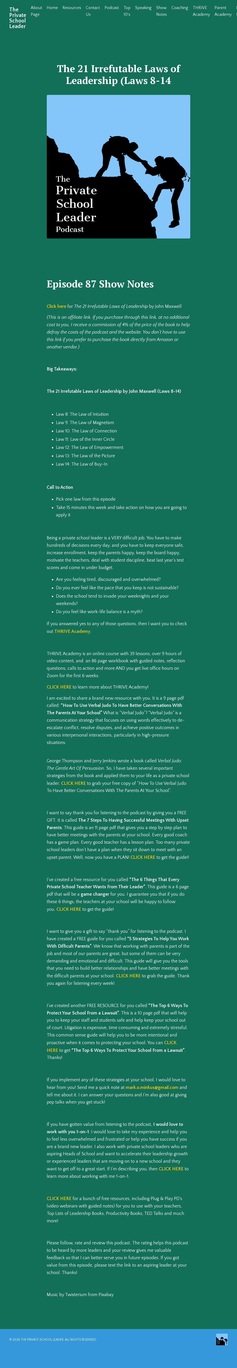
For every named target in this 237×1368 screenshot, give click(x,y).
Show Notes (161, 11)
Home (52, 8)
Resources (71, 8)
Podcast (112, 8)
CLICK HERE (59, 688)
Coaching (180, 8)
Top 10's (127, 11)
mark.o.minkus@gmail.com (152, 1104)
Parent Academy (223, 11)
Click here (56, 306)
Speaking (143, 8)
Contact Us (93, 11)
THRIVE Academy (201, 11)
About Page (36, 11)
